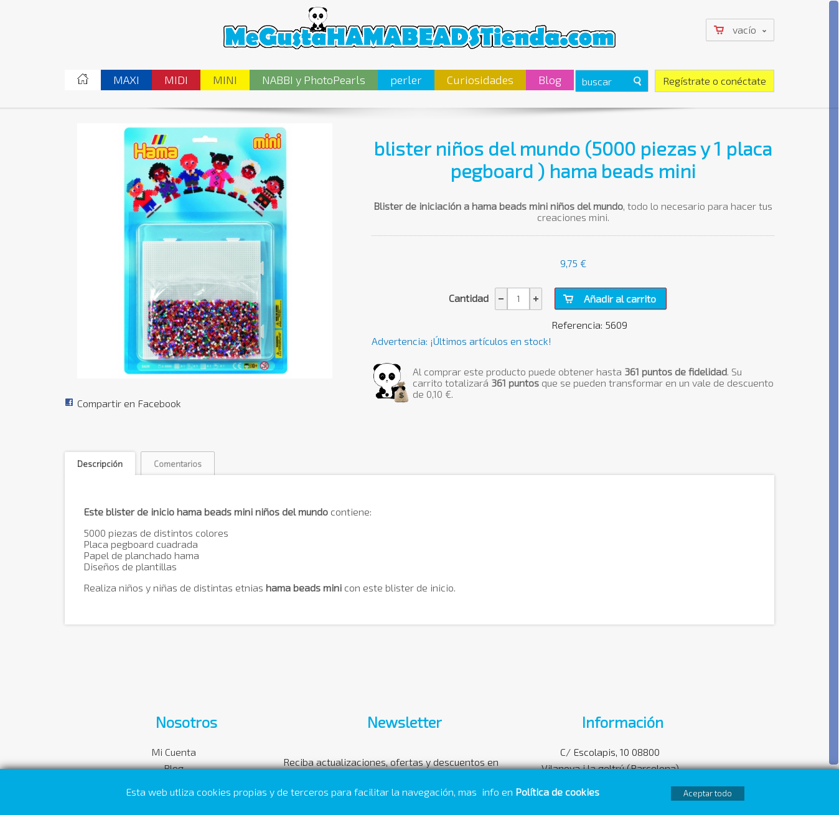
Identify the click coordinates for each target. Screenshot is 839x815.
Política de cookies (558, 792)
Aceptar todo (707, 793)
